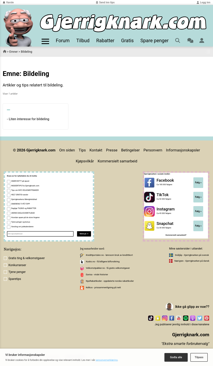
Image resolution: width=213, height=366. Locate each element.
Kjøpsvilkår (85, 161)
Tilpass (199, 357)
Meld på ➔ (84, 234)
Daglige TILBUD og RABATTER (23, 208)
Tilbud (83, 40)
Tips (82, 150)
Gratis (127, 40)
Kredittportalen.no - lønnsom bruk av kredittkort (109, 255)
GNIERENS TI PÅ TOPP (20, 204)
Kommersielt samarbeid (117, 161)
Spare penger (154, 40)
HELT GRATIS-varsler (19, 195)
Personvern (152, 150)
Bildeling (26, 51)
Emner (13, 51)
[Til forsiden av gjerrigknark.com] (18, 27)
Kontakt (96, 150)
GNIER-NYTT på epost (20, 181)
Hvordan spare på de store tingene (25, 217)
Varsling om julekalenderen (22, 227)
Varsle (8, 2)
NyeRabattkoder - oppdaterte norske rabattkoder (110, 281)
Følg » (198, 182)
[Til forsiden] (123, 23)
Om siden (67, 150)
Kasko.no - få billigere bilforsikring (102, 261)
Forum (63, 40)
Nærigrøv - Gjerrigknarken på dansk (191, 261)
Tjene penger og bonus (20, 222)
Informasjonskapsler (183, 150)
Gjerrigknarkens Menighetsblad (24, 199)
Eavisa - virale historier (97, 274)
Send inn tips (105, 2)
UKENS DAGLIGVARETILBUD (23, 213)
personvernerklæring (106, 360)
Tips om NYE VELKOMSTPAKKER (25, 190)
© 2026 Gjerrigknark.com (34, 150)
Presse (111, 150)
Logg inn (203, 2)
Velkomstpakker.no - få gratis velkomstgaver (108, 268)
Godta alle (176, 357)
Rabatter (105, 40)
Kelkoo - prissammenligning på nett (103, 287)
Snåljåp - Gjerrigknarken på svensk (192, 255)
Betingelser (130, 150)
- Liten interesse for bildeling (28, 119)
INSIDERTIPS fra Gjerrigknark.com (25, 186)
